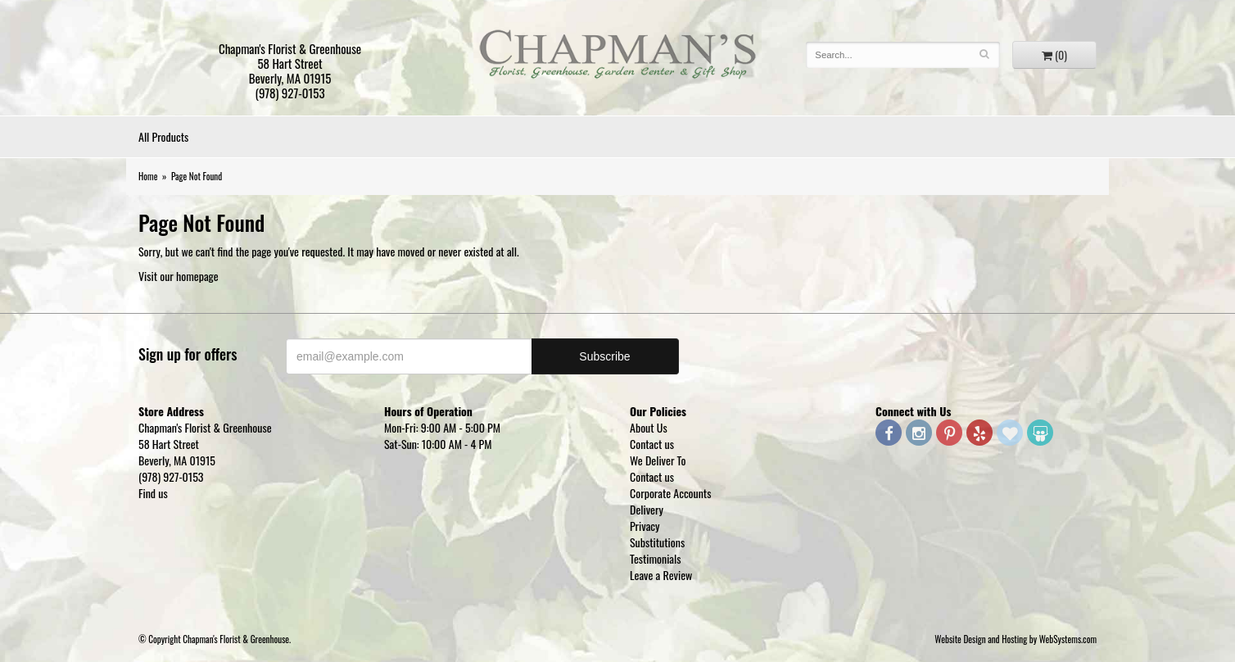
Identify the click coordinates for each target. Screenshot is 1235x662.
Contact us (652, 443)
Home (147, 176)
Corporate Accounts (670, 492)
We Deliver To (657, 460)
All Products (163, 136)
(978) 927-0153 (289, 93)
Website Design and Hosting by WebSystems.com (1015, 639)
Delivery (646, 509)
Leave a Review (661, 574)
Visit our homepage (178, 275)
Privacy (645, 525)
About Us (648, 427)
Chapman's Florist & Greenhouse (617, 57)
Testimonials (655, 558)
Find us (153, 492)
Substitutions (657, 542)
